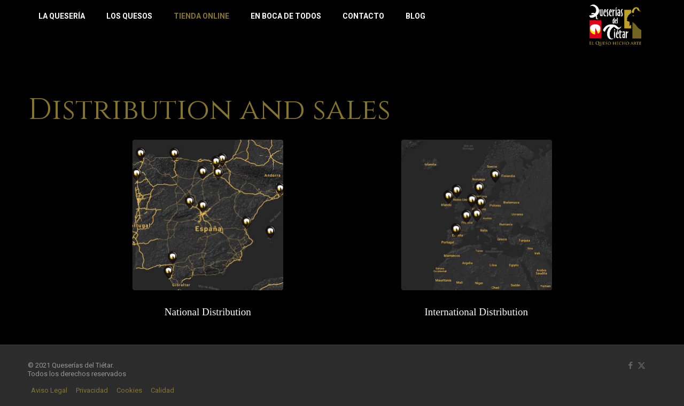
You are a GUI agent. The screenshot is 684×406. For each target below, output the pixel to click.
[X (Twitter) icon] (642, 365)
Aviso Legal (49, 391)
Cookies (129, 391)
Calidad (162, 391)
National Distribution (208, 311)
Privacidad (92, 391)
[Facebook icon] (630, 365)
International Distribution (476, 311)
